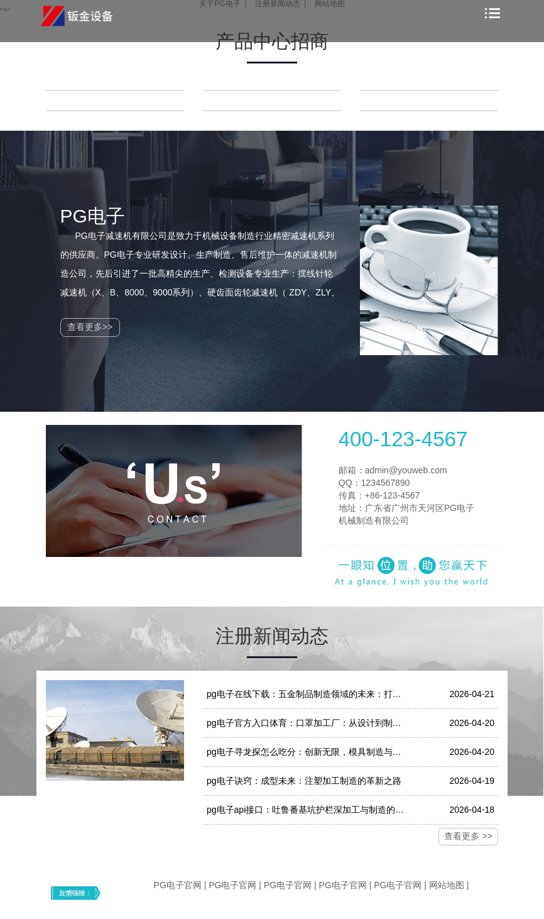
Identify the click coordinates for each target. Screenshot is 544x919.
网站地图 (446, 885)
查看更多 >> (468, 836)
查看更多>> (89, 327)
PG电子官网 (178, 885)
